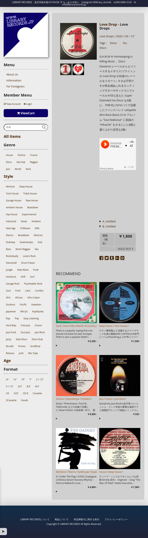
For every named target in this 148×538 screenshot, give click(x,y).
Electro (9, 235)
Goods (24, 400)
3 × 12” (9, 386)
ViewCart (26, 113)
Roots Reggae (23, 249)
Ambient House (14, 207)
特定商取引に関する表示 (86, 519)
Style (8, 176)
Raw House (32, 200)
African (19, 297)
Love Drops (106, 36)
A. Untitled (108, 221)
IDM (37, 228)
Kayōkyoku (38, 311)
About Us (12, 74)
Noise (24, 221)
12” (15, 379)
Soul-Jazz (25, 332)
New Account (12, 104)
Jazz (8, 169)
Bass (8, 249)
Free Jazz (25, 325)
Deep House (26, 186)
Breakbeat (23, 235)
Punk (36, 269)
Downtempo (26, 242)
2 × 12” (39, 379)
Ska (37, 249)
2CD (16, 393)
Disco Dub (37, 339)
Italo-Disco (21, 339)
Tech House (12, 193)
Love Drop (108, 24)
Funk (17, 290)
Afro (8, 297)
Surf (32, 276)
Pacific (23, 304)
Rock (28, 169)
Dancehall (11, 262)
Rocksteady (12, 256)
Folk (72, 326)
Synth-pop (83, 472)
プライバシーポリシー (116, 519)
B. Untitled (109, 226)
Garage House (13, 200)
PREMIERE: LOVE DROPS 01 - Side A (125, 173)
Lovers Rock (29, 256)
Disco (9, 162)
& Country (90, 326)
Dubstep (10, 242)
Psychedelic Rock (33, 283)
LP (7, 379)
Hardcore (11, 276)
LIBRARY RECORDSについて (35, 519)
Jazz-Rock (40, 332)
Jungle (9, 269)
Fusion (38, 325)
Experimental (29, 214)
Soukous (10, 304)
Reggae (34, 162)
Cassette (37, 393)
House (9, 155)
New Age (10, 228)
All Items (12, 136)
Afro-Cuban (33, 297)
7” (30, 379)
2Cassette (11, 400)
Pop (17, 318)
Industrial (11, 221)
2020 (119, 36)
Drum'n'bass (28, 262)
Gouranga (103, 173)
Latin (27, 290)
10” (23, 379)
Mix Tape (33, 353)
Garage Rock (12, 283)
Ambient (36, 221)
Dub (40, 242)
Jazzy (8, 339)
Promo (21, 346)
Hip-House (11, 214)
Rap (8, 318)
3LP (28, 386)
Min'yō (23, 311)
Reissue (10, 353)
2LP (20, 386)
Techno (21, 155)
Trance (33, 155)
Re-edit (9, 346)
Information (13, 80)
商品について (62, 519)
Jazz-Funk (11, 332)
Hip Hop (20, 162)
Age (7, 360)
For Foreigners (15, 86)
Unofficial (35, 346)
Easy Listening (31, 318)
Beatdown (32, 207)
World (18, 169)
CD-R (25, 393)
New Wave (23, 269)
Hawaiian (36, 304)
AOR (23, 276)
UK (126, 36)
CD (7, 393)
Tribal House (30, 193)
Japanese (11, 311)
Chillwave (25, 228)
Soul (8, 290)
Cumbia (39, 290)
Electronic (61, 472)
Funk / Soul (62, 326)
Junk (21, 353)
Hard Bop (11, 325)
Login (28, 104)
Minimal (10, 186)
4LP (37, 386)
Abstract (38, 235)
